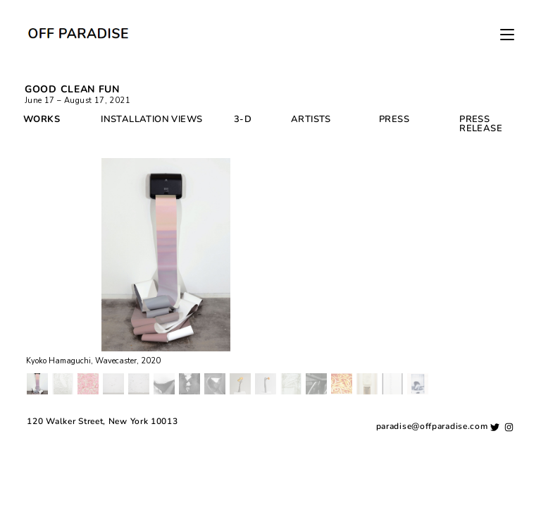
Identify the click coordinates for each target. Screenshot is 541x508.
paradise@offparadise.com (432, 493)
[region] (270, 277)
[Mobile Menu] (507, 35)
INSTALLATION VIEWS (151, 119)
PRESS (394, 119)
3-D (242, 119)
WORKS (41, 119)
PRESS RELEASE (480, 124)
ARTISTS (311, 119)
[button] (37, 383)
